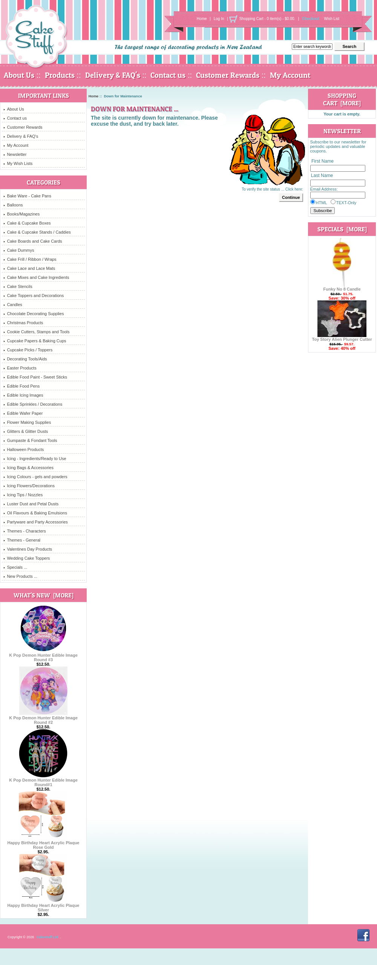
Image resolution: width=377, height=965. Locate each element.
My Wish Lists (17, 163)
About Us (19, 75)
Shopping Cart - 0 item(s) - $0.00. (267, 19)
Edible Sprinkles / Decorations (32, 404)
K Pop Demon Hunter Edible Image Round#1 (43, 780)
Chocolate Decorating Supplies (33, 313)
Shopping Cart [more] (342, 99)
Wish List (332, 19)
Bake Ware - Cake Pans (27, 196)
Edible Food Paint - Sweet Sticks (35, 377)
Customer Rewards (227, 75)
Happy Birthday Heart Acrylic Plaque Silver (44, 905)
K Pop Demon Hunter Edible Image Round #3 (43, 655)
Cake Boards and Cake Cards (32, 241)
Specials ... (15, 567)
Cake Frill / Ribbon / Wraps (29, 259)
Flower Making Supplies (27, 422)
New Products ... (20, 576)
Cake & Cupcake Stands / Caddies (36, 232)
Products (60, 75)
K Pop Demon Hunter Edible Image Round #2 (43, 718)
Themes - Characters (24, 531)
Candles (12, 304)
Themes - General (21, 540)
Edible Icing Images (23, 395)
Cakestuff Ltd (47, 937)
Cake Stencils (17, 286)
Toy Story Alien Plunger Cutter (342, 337)
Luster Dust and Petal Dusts (30, 504)
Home (202, 19)
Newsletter (14, 154)
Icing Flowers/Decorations (29, 485)
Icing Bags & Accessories (28, 467)
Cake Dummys (18, 250)
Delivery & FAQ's (112, 75)
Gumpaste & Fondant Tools (30, 440)
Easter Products (19, 368)
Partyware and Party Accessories (35, 522)
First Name (322, 161)
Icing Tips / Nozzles (23, 495)
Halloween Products (23, 449)
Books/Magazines (21, 214)
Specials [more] (342, 229)
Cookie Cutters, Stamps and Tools (36, 331)
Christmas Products (23, 322)
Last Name (322, 176)
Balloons (13, 205)
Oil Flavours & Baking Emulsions (35, 513)
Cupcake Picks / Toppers (27, 350)
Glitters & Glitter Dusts (25, 431)
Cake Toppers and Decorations (33, 295)
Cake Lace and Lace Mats (29, 268)
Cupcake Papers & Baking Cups (34, 341)
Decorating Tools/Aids (25, 359)
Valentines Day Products (27, 549)
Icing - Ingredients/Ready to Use (34, 458)
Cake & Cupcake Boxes (27, 223)
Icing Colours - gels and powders (35, 476)
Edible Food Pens (21, 386)
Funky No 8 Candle (341, 287)
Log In (219, 19)
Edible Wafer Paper (23, 413)
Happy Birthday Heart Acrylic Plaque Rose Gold (44, 843)
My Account (290, 75)
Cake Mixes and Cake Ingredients (36, 277)
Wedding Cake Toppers (26, 558)
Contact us (167, 75)
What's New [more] (44, 595)
